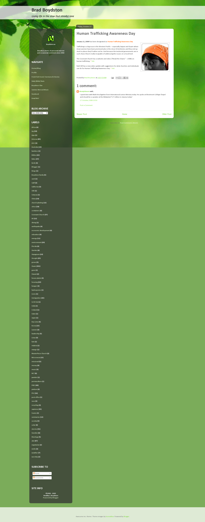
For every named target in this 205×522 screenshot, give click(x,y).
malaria (34, 346)
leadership (35, 334)
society (34, 421)
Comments (38, 478)
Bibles (34, 155)
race (33, 401)
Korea (34, 326)
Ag (33, 131)
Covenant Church (38, 215)
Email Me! (35, 98)
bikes (33, 159)
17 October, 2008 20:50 (88, 100)
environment (36, 242)
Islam (34, 314)
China (34, 199)
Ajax (33, 135)
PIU (33, 393)
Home (124, 114)
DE (32, 218)
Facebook (35, 94)
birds (33, 163)
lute (33, 342)
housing (35, 282)
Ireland (34, 310)
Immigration (36, 298)
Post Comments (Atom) (129, 123)
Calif (33, 183)
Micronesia (36, 357)
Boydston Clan (37, 85)
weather (35, 453)
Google (34, 258)
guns (33, 270)
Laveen (34, 330)
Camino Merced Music (40, 90)
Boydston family (38, 175)
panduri (34, 377)
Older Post (167, 114)
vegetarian (35, 445)
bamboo (35, 151)
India (33, 306)
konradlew (110, 516)
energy (34, 238)
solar (33, 425)
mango (34, 350)
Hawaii (34, 274)
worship (35, 457)
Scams (34, 413)
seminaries (36, 417)
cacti (33, 179)
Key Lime (35, 322)
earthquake (36, 226)
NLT (33, 373)
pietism (34, 389)
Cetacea (34, 195)
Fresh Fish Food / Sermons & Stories (45, 77)
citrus (34, 207)
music (34, 369)
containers (36, 211)
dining (34, 223)
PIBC (33, 385)
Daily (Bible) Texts (38, 81)
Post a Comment (86, 105)
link (93, 61)
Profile (34, 73)
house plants (36, 278)
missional (35, 361)
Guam (34, 266)
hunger (34, 286)
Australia (35, 147)
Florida (34, 246)
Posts (36, 473)
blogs (34, 171)
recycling (35, 405)
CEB (33, 191)
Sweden (35, 433)
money (34, 365)
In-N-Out (35, 302)
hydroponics (36, 290)
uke (33, 441)
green (34, 262)
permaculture (37, 381)
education (35, 234)
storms (34, 429)
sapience (35, 409)
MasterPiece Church (39, 353)
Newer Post (82, 114)
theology (35, 437)
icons (34, 294)
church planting (37, 203)
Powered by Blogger (50, 498)
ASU (33, 143)
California (35, 187)
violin (34, 449)
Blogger (35, 167)
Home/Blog (36, 68)
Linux (33, 338)
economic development (40, 230)
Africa (34, 127)
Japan (34, 318)
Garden (34, 250)
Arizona (34, 139)
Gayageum (36, 254)
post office (36, 397)
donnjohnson (84, 91)
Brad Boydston (46, 10)
